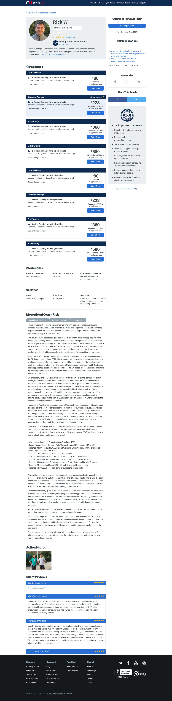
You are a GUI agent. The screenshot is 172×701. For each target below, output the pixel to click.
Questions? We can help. (127, 189)
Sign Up (135, 3)
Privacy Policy (52, 694)
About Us (90, 667)
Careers (90, 678)
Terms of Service (65, 694)
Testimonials (51, 682)
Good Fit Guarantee (54, 675)
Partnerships (91, 671)
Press (89, 675)
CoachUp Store (72, 671)
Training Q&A (31, 675)
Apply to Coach (108, 3)
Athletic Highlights (59, 320)
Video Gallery (31, 671)
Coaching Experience (37, 320)
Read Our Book (72, 667)
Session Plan (78, 320)
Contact (90, 682)
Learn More (64, 45)
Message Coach (127, 26)
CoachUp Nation (123, 3)
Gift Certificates (32, 678)
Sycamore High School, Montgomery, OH (126, 51)
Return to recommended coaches (41, 13)
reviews (70, 37)
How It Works (51, 671)
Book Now (95, 88)
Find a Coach (95, 3)
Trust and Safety (52, 678)
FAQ (48, 667)
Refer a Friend (31, 682)
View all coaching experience (52, 54)
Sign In (143, 3)
